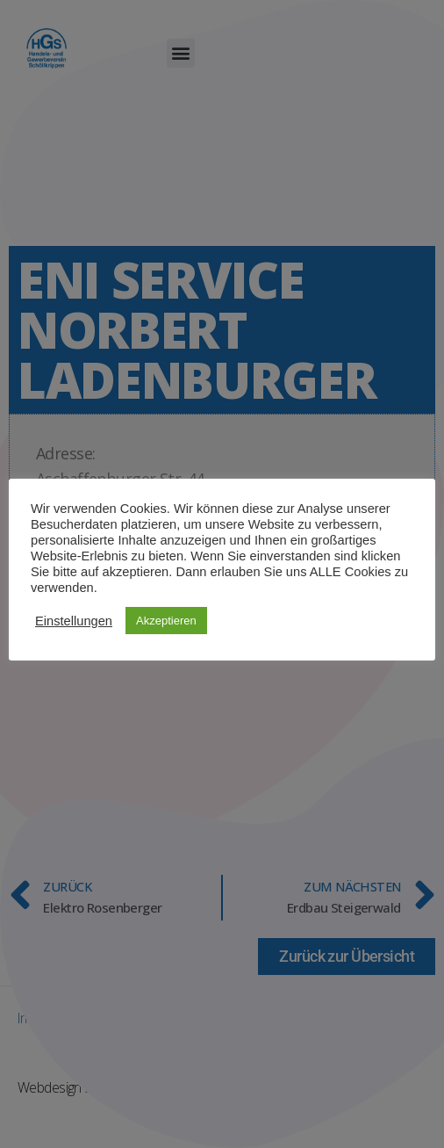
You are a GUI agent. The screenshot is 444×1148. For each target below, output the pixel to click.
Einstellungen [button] (73, 621)
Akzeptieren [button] (166, 620)
